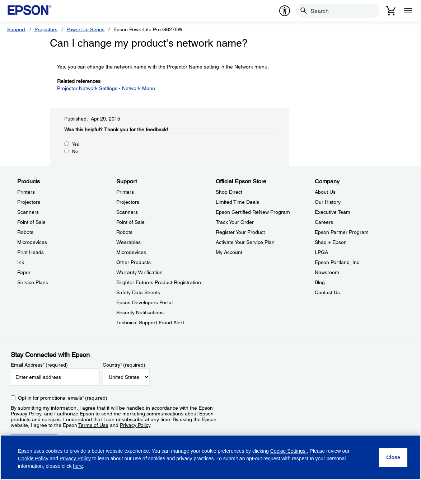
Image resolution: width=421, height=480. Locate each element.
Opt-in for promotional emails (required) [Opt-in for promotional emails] (62, 398)
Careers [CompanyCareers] (324, 222)
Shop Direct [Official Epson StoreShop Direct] (229, 192)
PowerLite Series (85, 29)
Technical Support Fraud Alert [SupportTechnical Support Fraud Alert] (150, 322)
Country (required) (124, 365)
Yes (75, 144)
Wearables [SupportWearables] (128, 242)
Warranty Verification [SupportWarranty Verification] (139, 272)
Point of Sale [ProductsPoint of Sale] (31, 222)
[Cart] (391, 11)
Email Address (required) (39, 365)
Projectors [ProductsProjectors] (28, 202)
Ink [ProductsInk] (20, 262)
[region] (210, 457)
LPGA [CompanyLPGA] (321, 252)
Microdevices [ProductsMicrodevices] (32, 242)
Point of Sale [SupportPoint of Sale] (130, 222)
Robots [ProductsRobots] (25, 232)
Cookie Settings (288, 451)
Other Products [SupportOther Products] (133, 262)
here (78, 466)
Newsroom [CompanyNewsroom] (327, 272)
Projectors (45, 29)
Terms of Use (93, 425)
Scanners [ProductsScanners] (28, 212)
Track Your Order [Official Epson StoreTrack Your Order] (235, 222)
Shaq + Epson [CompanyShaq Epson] (331, 242)
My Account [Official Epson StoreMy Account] (229, 252)
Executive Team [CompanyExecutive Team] (332, 212)
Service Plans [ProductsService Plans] (32, 282)
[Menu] (408, 11)
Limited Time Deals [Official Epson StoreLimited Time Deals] (237, 202)
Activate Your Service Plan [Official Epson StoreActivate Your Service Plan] (245, 242)
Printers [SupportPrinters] (125, 192)
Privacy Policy (26, 414)
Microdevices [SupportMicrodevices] (131, 252)
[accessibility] (284, 11)
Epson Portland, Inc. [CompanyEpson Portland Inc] (338, 262)
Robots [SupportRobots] (124, 232)
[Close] (393, 457)
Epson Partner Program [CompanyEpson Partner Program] (342, 232)
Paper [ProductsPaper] (24, 272)
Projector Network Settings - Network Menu (106, 88)
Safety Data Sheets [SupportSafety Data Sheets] (138, 292)
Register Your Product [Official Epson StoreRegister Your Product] (240, 232)
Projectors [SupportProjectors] (127, 202)
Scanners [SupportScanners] (127, 212)
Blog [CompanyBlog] (320, 282)
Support (16, 29)
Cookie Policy (33, 458)
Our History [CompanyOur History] (328, 202)
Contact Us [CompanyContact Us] (327, 292)
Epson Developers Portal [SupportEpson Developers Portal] (144, 302)
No (75, 151)
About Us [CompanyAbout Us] (325, 192)
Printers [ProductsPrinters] (26, 192)
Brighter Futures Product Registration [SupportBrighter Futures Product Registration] (158, 282)
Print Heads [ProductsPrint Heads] (30, 252)
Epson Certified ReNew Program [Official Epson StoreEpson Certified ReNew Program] (253, 212)
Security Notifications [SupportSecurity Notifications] (140, 312)
